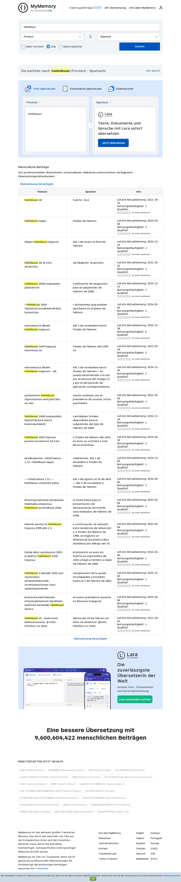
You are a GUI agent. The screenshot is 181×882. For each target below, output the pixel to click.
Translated (108, 853)
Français (140, 848)
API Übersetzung (115, 7)
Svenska (155, 833)
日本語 (154, 848)
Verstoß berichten (109, 843)
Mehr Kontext (32, 46)
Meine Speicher (70, 46)
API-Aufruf (153, 70)
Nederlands (142, 858)
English (140, 833)
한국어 (154, 858)
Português (156, 838)
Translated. (42, 868)
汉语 (153, 853)
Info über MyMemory (142, 7)
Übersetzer (105, 838)
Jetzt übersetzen (113, 143)
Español (140, 843)
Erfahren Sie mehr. (171, 875)
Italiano (140, 838)
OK (93, 878)
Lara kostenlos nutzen (135, 699)
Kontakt (103, 848)
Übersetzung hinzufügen (36, 183)
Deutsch (140, 853)
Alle (51, 46)
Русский (155, 843)
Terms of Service (108, 858)
